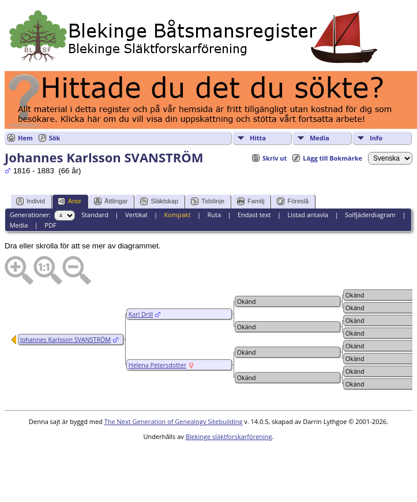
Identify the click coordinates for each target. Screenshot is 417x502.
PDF (50, 225)
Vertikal (136, 214)
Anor (69, 201)
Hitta (258, 137)
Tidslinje (207, 201)
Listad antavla (307, 214)
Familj (250, 201)
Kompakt (177, 214)
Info (376, 137)
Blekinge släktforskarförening (229, 436)
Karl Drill (141, 314)
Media (319, 137)
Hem (25, 137)
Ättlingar (110, 201)
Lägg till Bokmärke (332, 158)
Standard (94, 214)
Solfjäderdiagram (370, 214)
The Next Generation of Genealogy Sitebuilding (173, 421)
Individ (30, 201)
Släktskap (159, 201)
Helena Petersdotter (157, 365)
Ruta (214, 214)
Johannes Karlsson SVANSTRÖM (65, 340)
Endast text (254, 214)
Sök (55, 137)
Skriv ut (274, 158)
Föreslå (293, 201)
